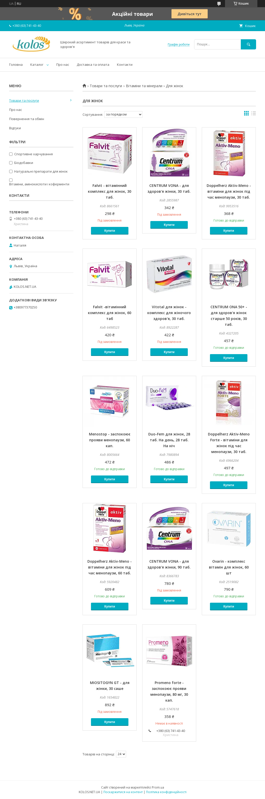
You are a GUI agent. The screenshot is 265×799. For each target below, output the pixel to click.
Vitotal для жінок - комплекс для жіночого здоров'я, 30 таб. (169, 312)
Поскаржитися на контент (123, 792)
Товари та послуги (106, 86)
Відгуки (15, 128)
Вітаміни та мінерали (144, 86)
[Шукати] (248, 44)
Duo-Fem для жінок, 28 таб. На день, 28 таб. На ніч (169, 440)
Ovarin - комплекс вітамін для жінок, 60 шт (229, 567)
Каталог (36, 64)
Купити (109, 231)
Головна (16, 64)
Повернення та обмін (26, 119)
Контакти (124, 64)
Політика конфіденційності (166, 792)
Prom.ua (158, 787)
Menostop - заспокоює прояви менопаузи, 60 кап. (109, 440)
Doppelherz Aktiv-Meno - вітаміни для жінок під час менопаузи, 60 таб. (109, 567)
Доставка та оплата (93, 64)
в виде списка (253, 114)
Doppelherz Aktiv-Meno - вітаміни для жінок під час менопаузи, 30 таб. (229, 191)
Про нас (62, 64)
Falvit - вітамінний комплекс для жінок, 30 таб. (109, 191)
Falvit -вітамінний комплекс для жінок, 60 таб (109, 312)
